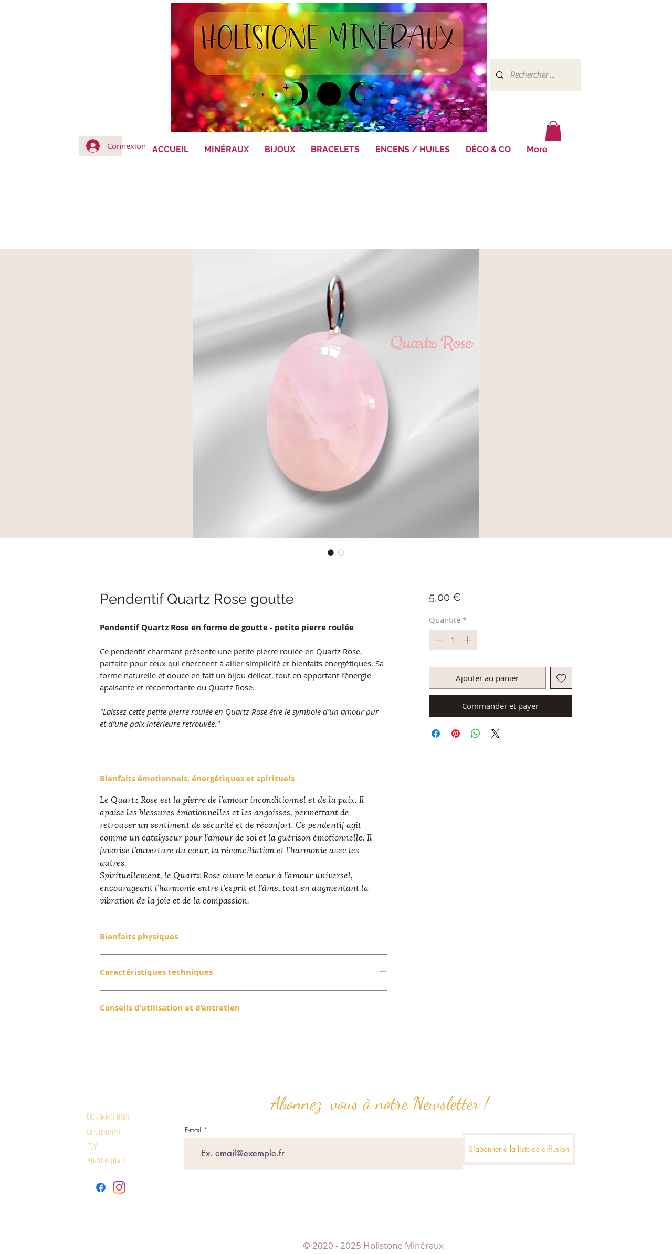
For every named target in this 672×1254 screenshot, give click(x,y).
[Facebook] (100, 1187)
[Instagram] (119, 1187)
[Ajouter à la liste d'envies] (561, 678)
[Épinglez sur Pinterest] (455, 733)
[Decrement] (437, 640)
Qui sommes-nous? (108, 1117)
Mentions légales (107, 1160)
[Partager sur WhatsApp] (475, 733)
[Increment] (468, 640)
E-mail (193, 1130)
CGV (92, 1146)
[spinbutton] (452, 640)
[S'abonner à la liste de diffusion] (519, 1149)
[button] (553, 131)
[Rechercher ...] (534, 75)
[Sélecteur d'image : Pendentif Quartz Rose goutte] (331, 552)
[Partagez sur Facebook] (435, 733)
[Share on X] (495, 733)
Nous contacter (103, 1133)
